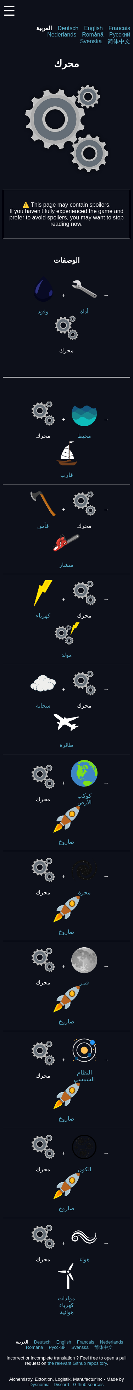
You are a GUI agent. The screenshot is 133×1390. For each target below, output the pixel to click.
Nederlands (61, 35)
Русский (119, 35)
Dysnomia (39, 1384)
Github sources (88, 1384)
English (93, 28)
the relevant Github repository (77, 1363)
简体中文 (118, 41)
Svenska (91, 41)
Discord (61, 1384)
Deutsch (67, 28)
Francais (119, 28)
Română (92, 35)
